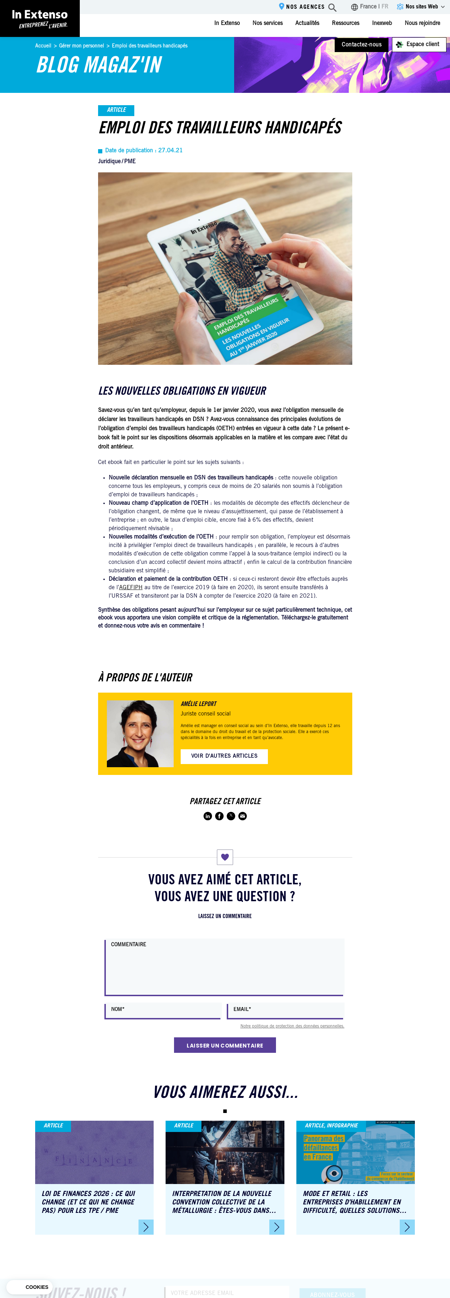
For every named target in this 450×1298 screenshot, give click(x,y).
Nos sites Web (422, 7)
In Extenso (227, 23)
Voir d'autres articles (224, 756)
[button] (225, 1111)
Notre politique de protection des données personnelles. (292, 1026)
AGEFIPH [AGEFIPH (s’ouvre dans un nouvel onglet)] (131, 588)
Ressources (345, 23)
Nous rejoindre (422, 23)
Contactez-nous (361, 45)
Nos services (267, 23)
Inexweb (382, 23)
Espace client (422, 44)
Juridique (109, 162)
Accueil (43, 46)
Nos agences (305, 7)
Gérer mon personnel (81, 46)
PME (130, 162)
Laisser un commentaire (225, 1045)
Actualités (307, 23)
